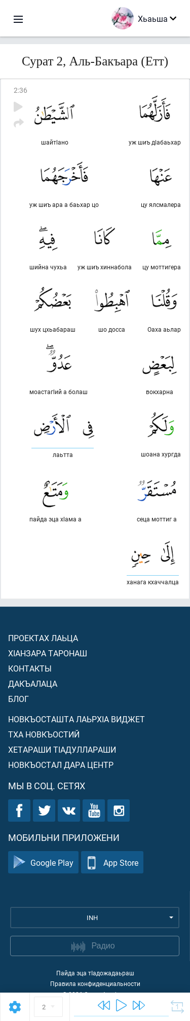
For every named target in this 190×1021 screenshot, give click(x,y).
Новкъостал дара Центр (60, 764)
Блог (18, 698)
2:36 (20, 90)
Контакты (30, 668)
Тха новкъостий (44, 734)
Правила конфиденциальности (95, 983)
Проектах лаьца (43, 637)
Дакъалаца (32, 683)
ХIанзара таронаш (47, 653)
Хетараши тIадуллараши (62, 749)
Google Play (43, 862)
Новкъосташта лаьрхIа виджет (76, 719)
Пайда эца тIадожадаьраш (95, 973)
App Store (112, 862)
